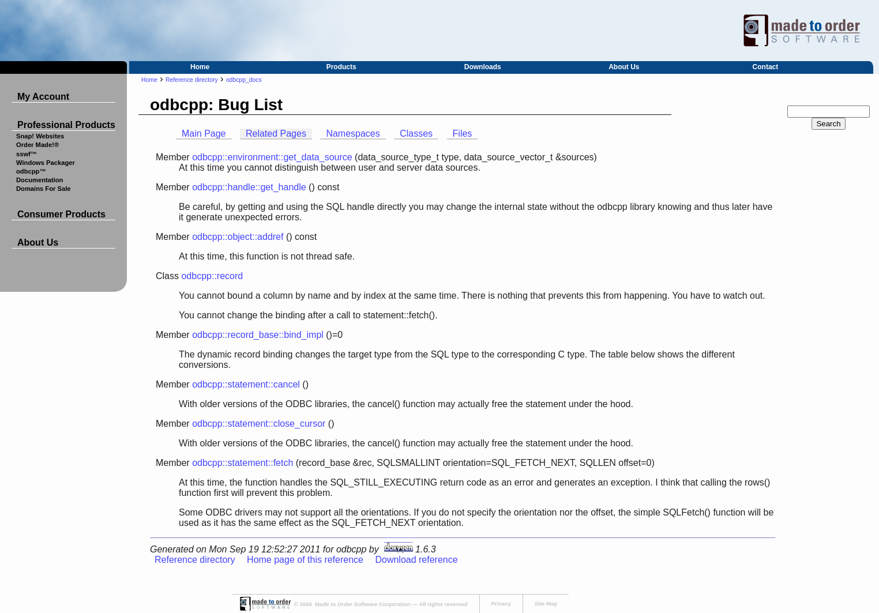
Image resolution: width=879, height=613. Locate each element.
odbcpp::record (212, 276)
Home (199, 67)
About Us (623, 67)
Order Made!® (37, 144)
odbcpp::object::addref (237, 237)
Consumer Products (61, 214)
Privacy (501, 603)
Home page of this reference (305, 560)
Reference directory (192, 80)
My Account (43, 96)
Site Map (546, 603)
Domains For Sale (43, 188)
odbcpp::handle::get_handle (249, 187)
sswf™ (26, 154)
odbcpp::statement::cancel (246, 384)
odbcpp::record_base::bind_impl (258, 335)
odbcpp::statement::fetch (242, 463)
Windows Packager (45, 162)
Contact (766, 67)
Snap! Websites (40, 136)
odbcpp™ (31, 171)
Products (341, 67)
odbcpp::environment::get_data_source (272, 157)
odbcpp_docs (244, 80)
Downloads (482, 67)
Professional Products (66, 125)
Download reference (416, 560)
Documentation (39, 179)
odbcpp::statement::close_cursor (258, 423)
